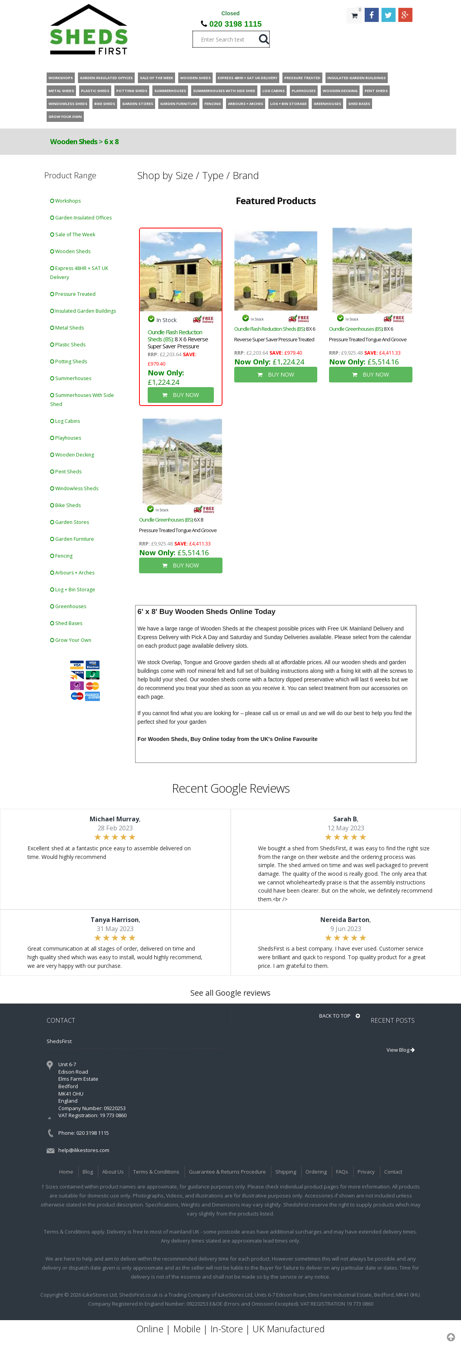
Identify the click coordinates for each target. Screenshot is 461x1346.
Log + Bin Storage (72, 589)
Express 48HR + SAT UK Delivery (79, 273)
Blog (88, 1171)
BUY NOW (180, 395)
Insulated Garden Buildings (83, 311)
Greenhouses (68, 606)
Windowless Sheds (74, 488)
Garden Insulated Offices (81, 217)
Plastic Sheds (67, 344)
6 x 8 (111, 141)
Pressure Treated (73, 294)
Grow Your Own (70, 640)
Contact (393, 1171)
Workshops (65, 200)
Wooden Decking (72, 454)
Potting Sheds (68, 361)
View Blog (401, 1049)
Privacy (366, 1171)
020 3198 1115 (236, 24)
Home (66, 1171)
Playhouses (65, 438)
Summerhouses (70, 378)
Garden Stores (69, 522)
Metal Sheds (67, 327)
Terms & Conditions (156, 1171)
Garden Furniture (72, 539)
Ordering (316, 1171)
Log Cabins (65, 421)
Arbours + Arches (72, 572)
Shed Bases (66, 623)
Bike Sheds (65, 505)
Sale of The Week (72, 234)
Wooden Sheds (73, 141)
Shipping (285, 1171)
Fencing (61, 556)
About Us (113, 1171)
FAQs (342, 1171)
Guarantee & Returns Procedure (227, 1171)
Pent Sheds (65, 471)
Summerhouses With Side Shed (82, 400)
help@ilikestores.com (83, 1150)
